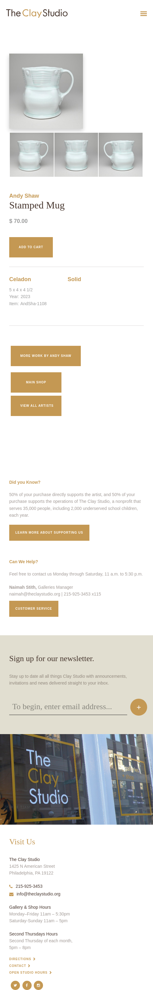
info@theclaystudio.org (35, 893)
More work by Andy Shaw (45, 356)
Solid (74, 279)
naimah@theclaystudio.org (34, 594)
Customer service (33, 608)
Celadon (20, 279)
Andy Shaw (24, 196)
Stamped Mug (8, 28)
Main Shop (36, 382)
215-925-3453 (25, 886)
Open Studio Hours (28, 972)
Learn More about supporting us (49, 532)
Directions (20, 959)
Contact (17, 966)
